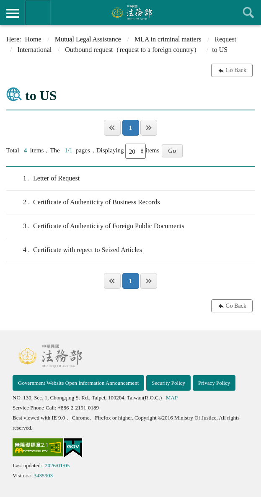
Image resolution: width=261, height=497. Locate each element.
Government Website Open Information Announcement (78, 383)
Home (33, 39)
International (34, 49)
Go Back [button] (236, 70)
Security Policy (168, 383)
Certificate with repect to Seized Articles (74, 250)
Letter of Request (43, 178)
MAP (172, 397)
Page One (112, 128)
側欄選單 (12, 13)
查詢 (248, 12)
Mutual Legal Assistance (88, 39)
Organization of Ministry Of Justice (37, 12)
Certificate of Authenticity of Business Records (83, 202)
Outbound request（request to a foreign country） (132, 49)
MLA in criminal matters (168, 39)
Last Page (148, 128)
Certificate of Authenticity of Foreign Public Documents (95, 226)
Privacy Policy (214, 383)
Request (226, 39)
